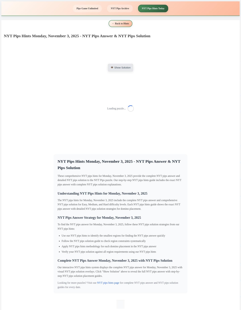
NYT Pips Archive (120, 8)
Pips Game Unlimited (87, 8)
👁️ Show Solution (120, 67)
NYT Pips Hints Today (153, 8)
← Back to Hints (120, 23)
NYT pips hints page (108, 282)
